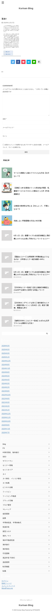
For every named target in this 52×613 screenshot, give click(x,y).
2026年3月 (6, 346)
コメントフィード (8, 586)
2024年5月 (6, 376)
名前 (5, 119)
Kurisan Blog (26, 8)
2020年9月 (6, 425)
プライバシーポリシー (26, 600)
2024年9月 (6, 365)
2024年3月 (6, 383)
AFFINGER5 (36, 610)
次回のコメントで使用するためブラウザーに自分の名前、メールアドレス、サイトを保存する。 (26, 146)
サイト (5, 136)
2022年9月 (6, 399)
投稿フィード (7, 583)
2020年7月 (6, 432)
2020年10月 (6, 421)
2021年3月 (6, 402)
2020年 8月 (6, 429)
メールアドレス (8, 127)
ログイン (5, 581)
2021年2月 (6, 406)
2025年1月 (6, 357)
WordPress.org (7, 588)
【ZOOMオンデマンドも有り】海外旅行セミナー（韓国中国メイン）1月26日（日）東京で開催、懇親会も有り (31, 305)
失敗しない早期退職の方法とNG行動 (28, 221)
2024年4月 (6, 380)
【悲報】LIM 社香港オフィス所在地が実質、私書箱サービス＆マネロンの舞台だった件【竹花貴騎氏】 (31, 191)
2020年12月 (6, 414)
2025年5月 (6, 349)
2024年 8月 (6, 368)
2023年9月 (6, 391)
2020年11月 (6, 417)
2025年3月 (6, 353)
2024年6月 (6, 372)
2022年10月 (6, 395)
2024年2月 (6, 387)
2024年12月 (6, 361)
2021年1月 (6, 410)
